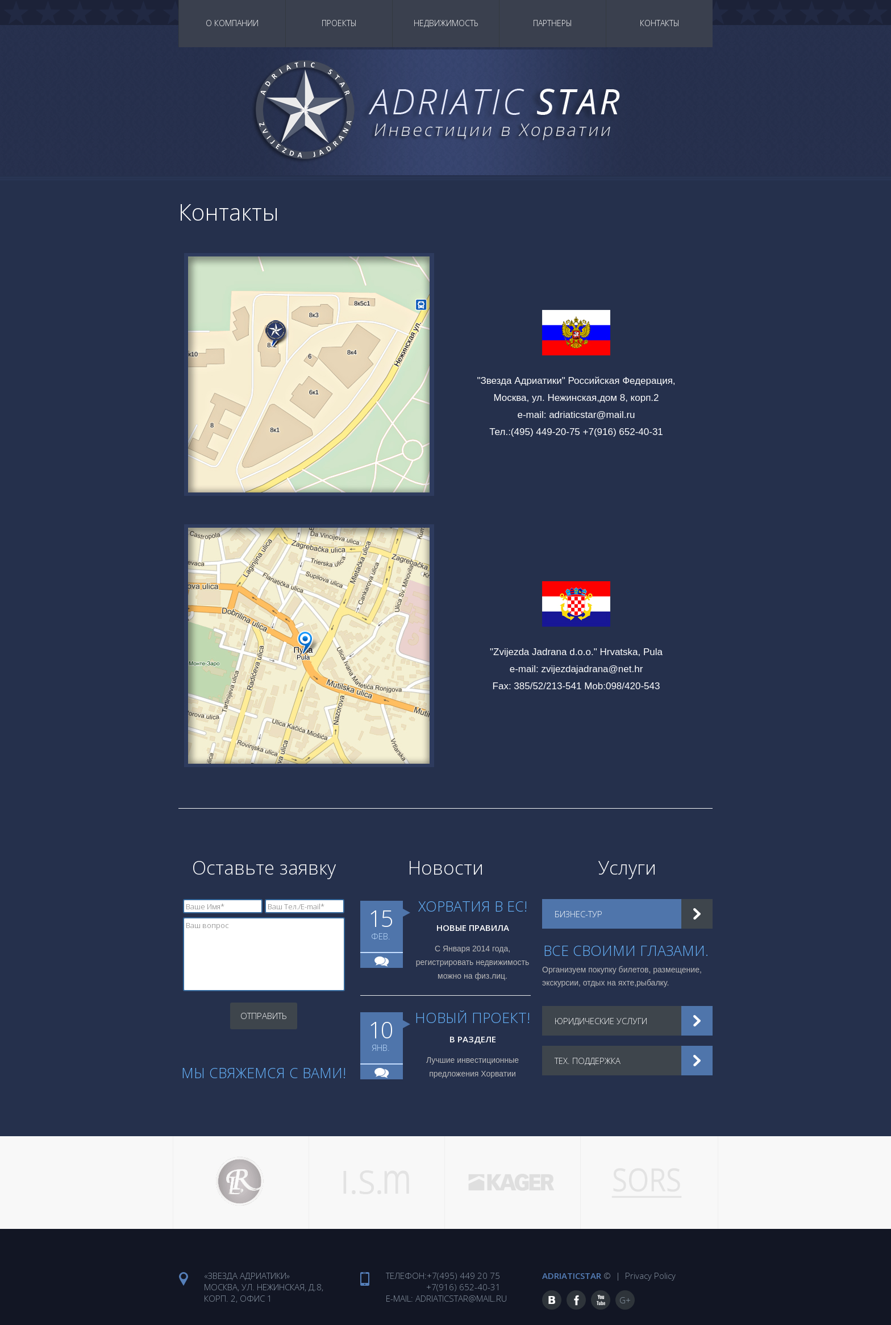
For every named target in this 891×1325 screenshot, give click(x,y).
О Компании (232, 23)
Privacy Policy (649, 1274)
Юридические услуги (602, 1020)
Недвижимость (446, 23)
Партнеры (552, 23)
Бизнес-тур (579, 914)
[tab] (627, 914)
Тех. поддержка (589, 1060)
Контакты (660, 23)
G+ (625, 1298)
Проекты (339, 23)
